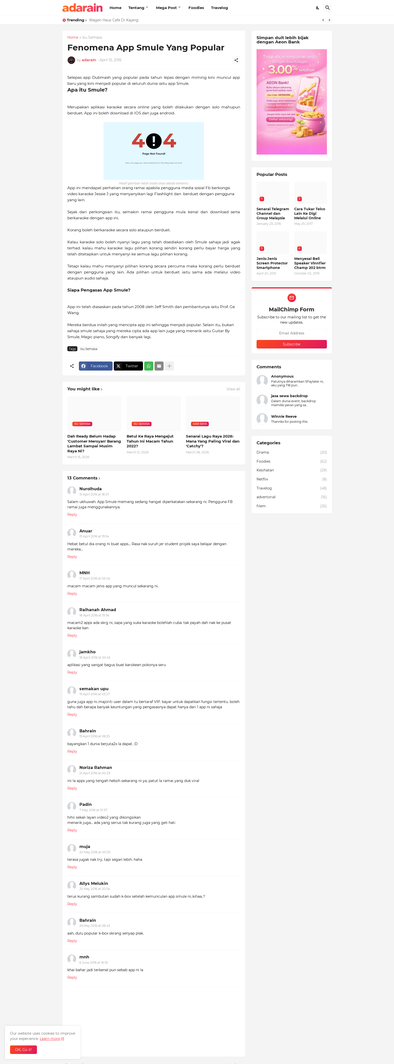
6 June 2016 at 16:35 (93, 962)
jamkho (87, 652)
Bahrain (87, 731)
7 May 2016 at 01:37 (93, 810)
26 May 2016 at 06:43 (94, 926)
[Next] (329, 20)
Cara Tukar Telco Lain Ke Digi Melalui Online (309, 213)
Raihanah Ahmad (97, 609)
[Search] (327, 8)
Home (115, 7)
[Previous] (323, 20)
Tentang (136, 7)
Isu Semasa (92, 38)
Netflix (292, 479)
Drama (292, 452)
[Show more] (169, 366)
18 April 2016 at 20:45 (94, 657)
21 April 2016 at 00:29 (94, 773)
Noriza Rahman (95, 767)
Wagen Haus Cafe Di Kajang (113, 20)
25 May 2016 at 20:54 (94, 889)
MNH (84, 573)
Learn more (50, 1038)
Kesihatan (292, 470)
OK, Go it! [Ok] (23, 1049)
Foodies (196, 7)
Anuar (85, 531)
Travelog (219, 7)
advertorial (292, 497)
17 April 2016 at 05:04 (94, 578)
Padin (85, 804)
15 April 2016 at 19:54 (94, 536)
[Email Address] (292, 333)
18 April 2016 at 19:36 (94, 615)
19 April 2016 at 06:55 (94, 736)
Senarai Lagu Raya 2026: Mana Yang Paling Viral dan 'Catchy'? (212, 441)
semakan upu (94, 688)
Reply (72, 514)
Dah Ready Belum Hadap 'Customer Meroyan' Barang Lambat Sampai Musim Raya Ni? (94, 443)
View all (233, 389)
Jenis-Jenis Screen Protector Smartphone (272, 263)
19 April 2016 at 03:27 (94, 694)
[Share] (236, 60)
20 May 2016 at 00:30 (95, 852)
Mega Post (166, 7)
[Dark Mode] (318, 8)
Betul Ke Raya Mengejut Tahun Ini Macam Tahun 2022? (150, 441)
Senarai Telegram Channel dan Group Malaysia (273, 213)
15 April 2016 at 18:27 (94, 494)
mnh (84, 957)
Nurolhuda (90, 488)
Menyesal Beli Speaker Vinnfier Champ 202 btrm (310, 263)
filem (292, 506)
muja (84, 846)
